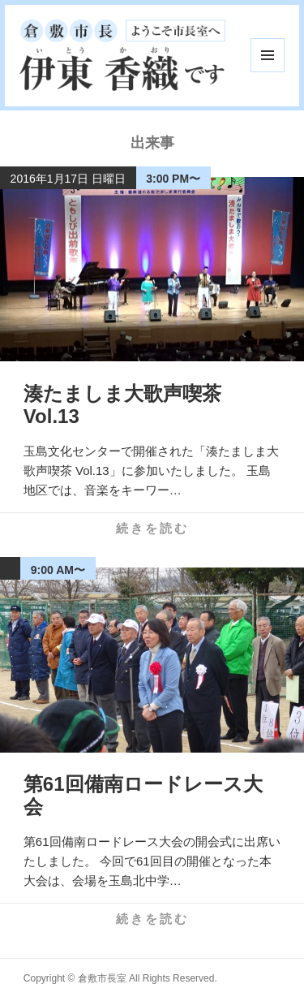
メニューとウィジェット (267, 55)
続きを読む (152, 528)
